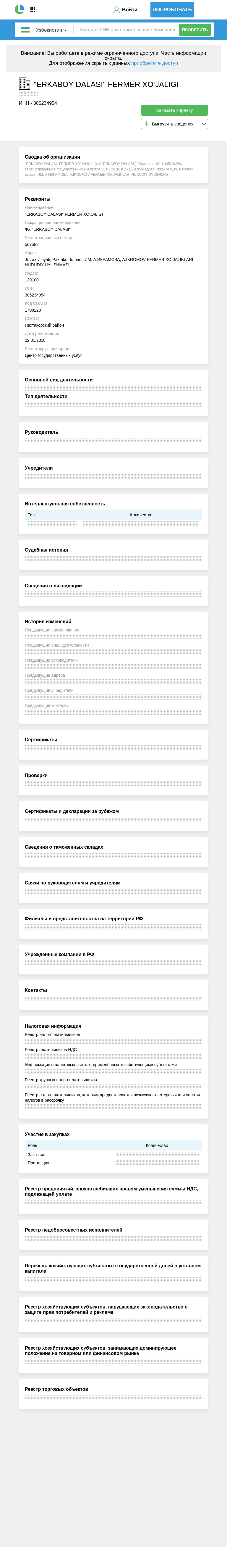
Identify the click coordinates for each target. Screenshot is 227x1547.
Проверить (195, 30)
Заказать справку (174, 110)
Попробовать (172, 9)
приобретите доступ (154, 63)
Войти (129, 9)
